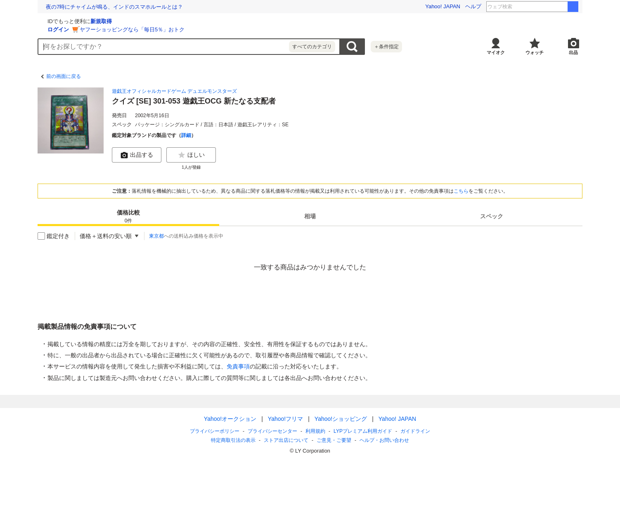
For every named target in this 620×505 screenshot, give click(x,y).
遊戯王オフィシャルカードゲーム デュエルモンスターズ (174, 91)
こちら (461, 191)
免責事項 (238, 366)
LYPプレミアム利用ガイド (363, 431)
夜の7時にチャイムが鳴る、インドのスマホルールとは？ (114, 7)
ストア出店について (286, 440)
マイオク (496, 52)
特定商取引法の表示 (233, 440)
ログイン (156, 29)
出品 (573, 52)
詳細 (186, 135)
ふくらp (553, 6)
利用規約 (315, 431)
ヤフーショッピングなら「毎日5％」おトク (230, 29)
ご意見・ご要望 (334, 440)
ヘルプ (473, 6)
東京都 (156, 236)
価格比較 (128, 216)
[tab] (128, 216)
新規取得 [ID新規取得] (199, 21)
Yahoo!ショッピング (341, 418)
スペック (491, 216)
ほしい (191, 155)
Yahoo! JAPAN (442, 6)
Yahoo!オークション (230, 418)
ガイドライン (415, 431)
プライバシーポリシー (214, 431)
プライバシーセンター (272, 431)
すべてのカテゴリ (312, 47)
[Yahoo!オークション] (90, 20)
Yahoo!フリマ (285, 418)
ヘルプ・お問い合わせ (384, 440)
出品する (136, 155)
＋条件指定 (386, 47)
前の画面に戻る (63, 76)
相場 (310, 216)
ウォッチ (534, 52)
